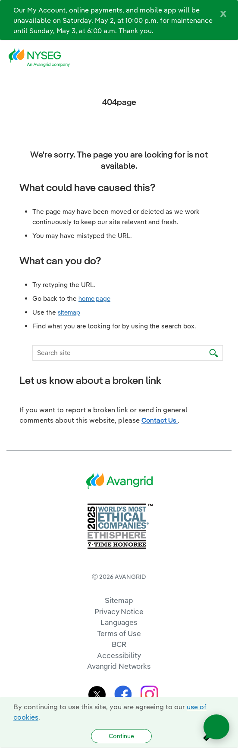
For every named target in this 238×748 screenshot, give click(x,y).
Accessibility (119, 655)
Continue (121, 736)
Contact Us (159, 420)
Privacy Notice (118, 611)
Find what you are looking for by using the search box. (114, 326)
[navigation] (225, 57)
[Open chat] (216, 726)
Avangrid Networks (119, 666)
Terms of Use (119, 633)
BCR (119, 644)
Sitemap (119, 600)
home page (94, 298)
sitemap (69, 312)
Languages (119, 622)
